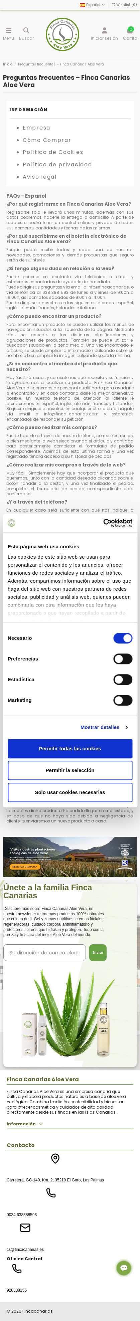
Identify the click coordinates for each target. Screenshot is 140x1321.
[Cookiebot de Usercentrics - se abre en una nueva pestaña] (103, 523)
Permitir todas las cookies (70, 748)
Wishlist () (124, 4)
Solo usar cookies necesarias (70, 792)
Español (93, 4)
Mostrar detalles (100, 727)
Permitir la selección (70, 770)
